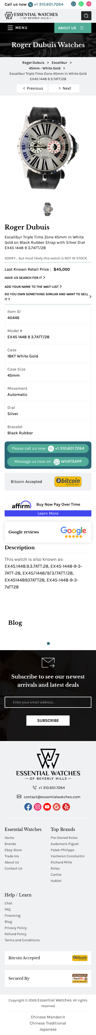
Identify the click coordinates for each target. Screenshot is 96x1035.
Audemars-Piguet (65, 844)
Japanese (48, 1029)
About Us (71, 27)
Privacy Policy (16, 928)
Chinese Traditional (48, 1023)
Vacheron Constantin (67, 856)
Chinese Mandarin (48, 1017)
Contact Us (13, 868)
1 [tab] (48, 643)
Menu (21, 27)
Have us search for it (25, 277)
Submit (86, 15)
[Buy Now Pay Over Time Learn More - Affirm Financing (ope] (48, 507)
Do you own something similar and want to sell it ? (48, 296)
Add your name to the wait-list (33, 286)
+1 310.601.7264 (45, 4)
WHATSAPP (48, 461)
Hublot (56, 881)
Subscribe (48, 720)
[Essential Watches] (31, 15)
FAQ (7, 909)
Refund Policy (16, 934)
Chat (8, 903)
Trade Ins (12, 856)
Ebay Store (13, 850)
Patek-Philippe (62, 850)
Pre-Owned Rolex (64, 838)
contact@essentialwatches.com (48, 796)
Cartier (56, 874)
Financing (12, 915)
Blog (8, 922)
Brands (10, 844)
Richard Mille (61, 862)
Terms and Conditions (22, 940)
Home (9, 838)
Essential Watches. (54, 1000)
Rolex (55, 868)
